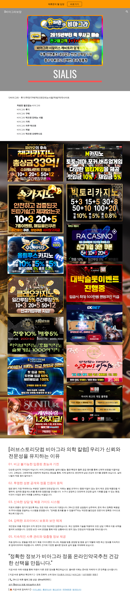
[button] (127, 12)
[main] (65, 75)
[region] (65, 4)
